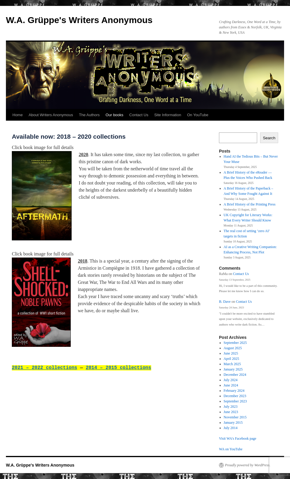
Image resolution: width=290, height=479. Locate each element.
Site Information (167, 115)
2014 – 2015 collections (118, 367)
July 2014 (231, 428)
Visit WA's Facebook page (237, 438)
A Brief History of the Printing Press (250, 204)
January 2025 (233, 369)
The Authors (89, 115)
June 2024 (231, 385)
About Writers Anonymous (51, 115)
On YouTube (197, 115)
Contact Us (138, 115)
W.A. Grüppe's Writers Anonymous (79, 20)
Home (17, 115)
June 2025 (231, 353)
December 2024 (235, 375)
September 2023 (235, 401)
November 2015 (235, 417)
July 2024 (231, 380)
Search (269, 138)
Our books (114, 115)
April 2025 (231, 359)
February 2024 (234, 391)
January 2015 (233, 422)
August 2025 (233, 348)
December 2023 (235, 396)
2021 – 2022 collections (44, 367)
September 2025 (235, 343)
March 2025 (232, 364)
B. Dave (225, 302)
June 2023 (231, 412)
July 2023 (231, 406)
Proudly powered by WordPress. (247, 465)
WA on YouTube (230, 449)
